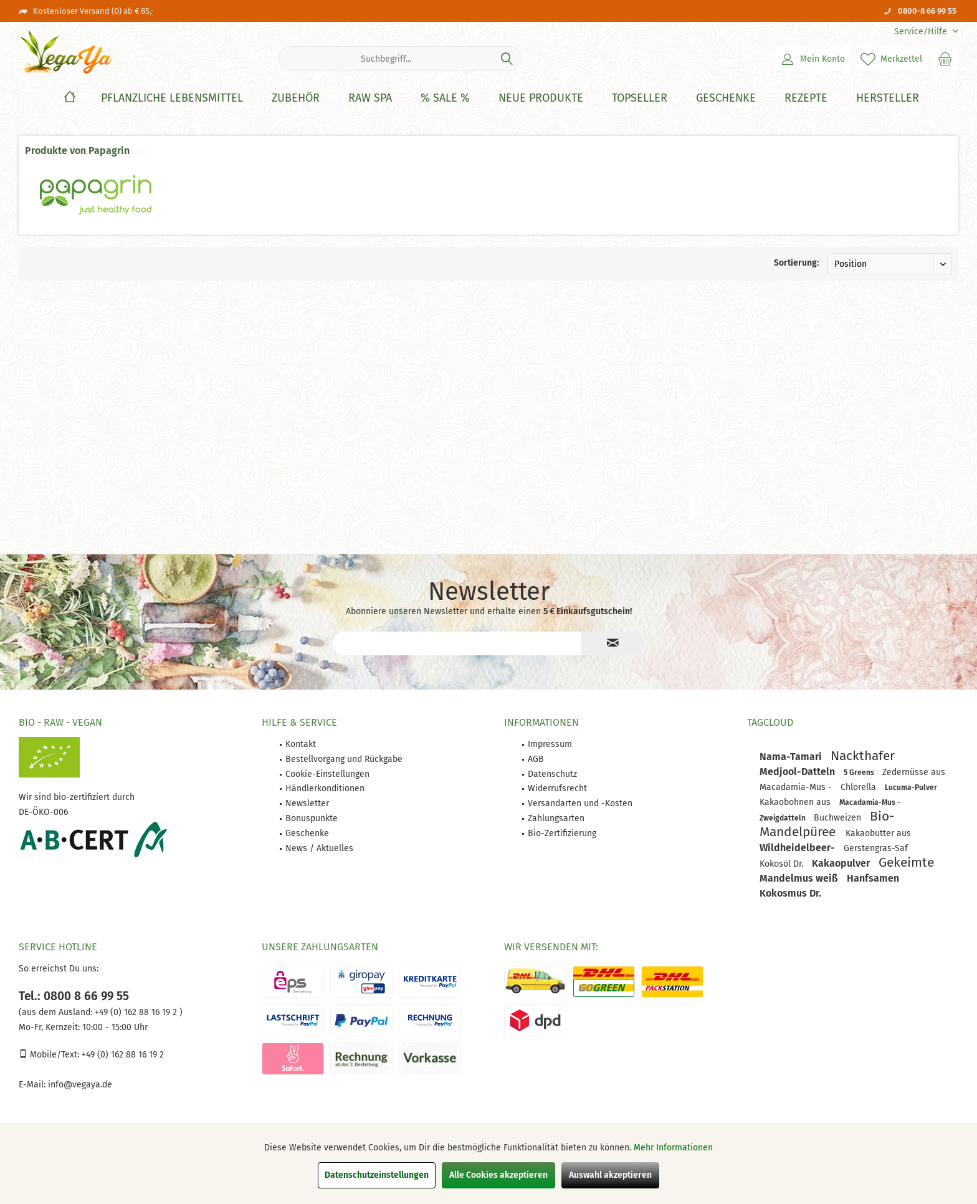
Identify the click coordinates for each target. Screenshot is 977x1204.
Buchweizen (839, 817)
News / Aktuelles (319, 848)
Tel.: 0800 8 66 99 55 (74, 996)
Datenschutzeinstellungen (377, 1175)
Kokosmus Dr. (790, 893)
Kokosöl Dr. (783, 864)
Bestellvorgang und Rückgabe (344, 759)
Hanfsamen (873, 878)
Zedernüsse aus (913, 772)
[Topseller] (639, 98)
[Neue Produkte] (541, 98)
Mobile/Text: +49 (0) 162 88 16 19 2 (91, 1054)
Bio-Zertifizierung (562, 833)
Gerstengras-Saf (876, 848)
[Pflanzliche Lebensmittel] (172, 98)
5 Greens (860, 772)
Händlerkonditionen (325, 788)
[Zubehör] (295, 98)
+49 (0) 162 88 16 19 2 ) (137, 1012)
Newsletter (307, 803)
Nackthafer (863, 756)
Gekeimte (906, 862)
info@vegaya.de (80, 1084)
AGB (536, 759)
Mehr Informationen (673, 1147)
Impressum (550, 744)
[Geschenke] (726, 98)
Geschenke (307, 833)
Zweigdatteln (784, 818)
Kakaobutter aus (878, 833)
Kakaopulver (842, 863)
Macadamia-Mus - (797, 787)
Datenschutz (552, 774)
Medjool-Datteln (798, 772)
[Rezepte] (806, 98)
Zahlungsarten (556, 818)
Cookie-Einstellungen (327, 774)
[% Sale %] (445, 98)
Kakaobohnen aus (796, 802)
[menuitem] (921, 31)
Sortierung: (796, 263)
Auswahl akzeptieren (610, 1175)
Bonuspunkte (311, 818)
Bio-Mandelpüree (827, 824)
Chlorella (860, 787)
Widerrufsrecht (557, 788)
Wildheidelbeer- (798, 848)
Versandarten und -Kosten (580, 803)
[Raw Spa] (370, 98)
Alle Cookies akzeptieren (498, 1175)
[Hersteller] (887, 98)
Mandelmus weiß (800, 878)
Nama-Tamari (792, 757)
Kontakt (300, 744)
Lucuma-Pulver (911, 787)
